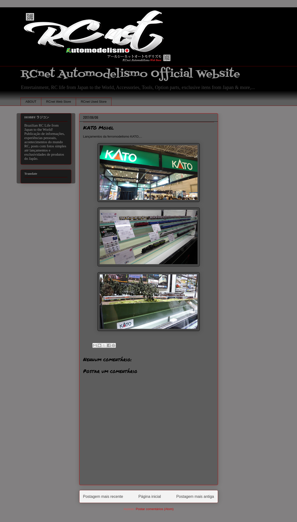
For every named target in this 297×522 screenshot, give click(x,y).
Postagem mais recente (103, 496)
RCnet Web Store (58, 101)
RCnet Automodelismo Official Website (130, 74)
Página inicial (149, 496)
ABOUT (30, 101)
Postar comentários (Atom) (155, 509)
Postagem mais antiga (195, 496)
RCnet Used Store (94, 101)
